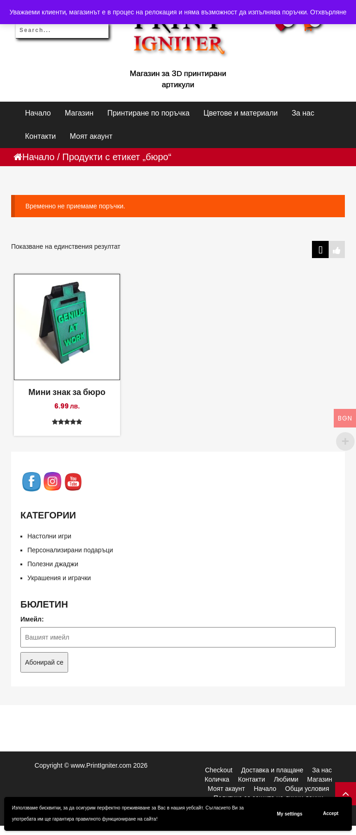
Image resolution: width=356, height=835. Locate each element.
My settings (289, 813)
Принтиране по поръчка (148, 113)
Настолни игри (49, 536)
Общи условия (307, 788)
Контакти (40, 136)
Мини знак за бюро (66, 392)
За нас (303, 113)
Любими (286, 779)
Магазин (79, 113)
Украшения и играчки (59, 578)
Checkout (218, 770)
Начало (38, 113)
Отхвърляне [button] (328, 12)
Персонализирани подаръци (70, 550)
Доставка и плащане (272, 770)
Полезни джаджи (52, 564)
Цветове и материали (240, 113)
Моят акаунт (91, 136)
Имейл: (32, 619)
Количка (216, 779)
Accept (330, 813)
